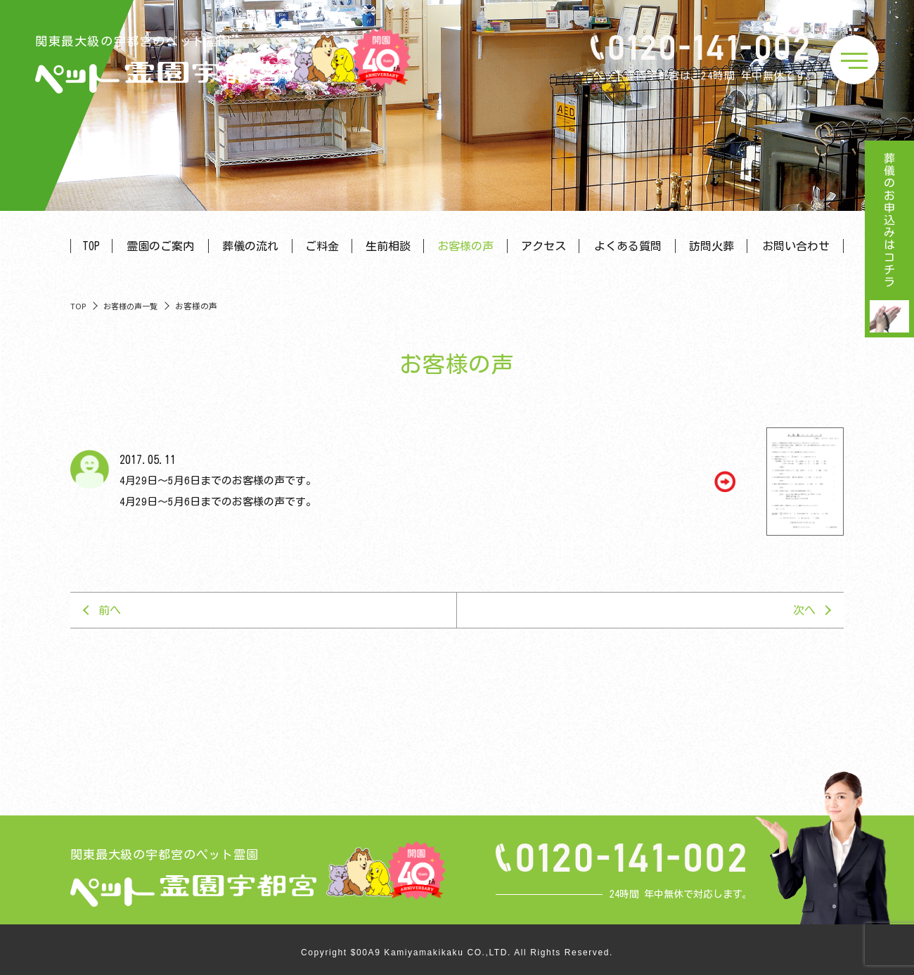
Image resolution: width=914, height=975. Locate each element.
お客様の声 (465, 246)
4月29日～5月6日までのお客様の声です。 (218, 480)
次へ (804, 610)
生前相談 (388, 246)
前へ (109, 610)
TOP (91, 246)
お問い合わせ (796, 246)
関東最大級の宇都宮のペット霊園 (158, 64)
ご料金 (322, 246)
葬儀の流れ (250, 246)
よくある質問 (628, 246)
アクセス (543, 246)
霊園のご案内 (160, 246)
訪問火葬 (711, 246)
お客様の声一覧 (130, 305)
